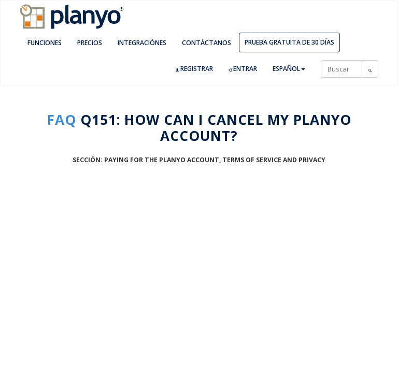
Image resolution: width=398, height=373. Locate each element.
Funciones (44, 42)
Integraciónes (142, 42)
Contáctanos (206, 42)
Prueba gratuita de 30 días (289, 42)
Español (289, 68)
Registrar (194, 69)
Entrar (243, 69)
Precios (89, 42)
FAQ (61, 119)
